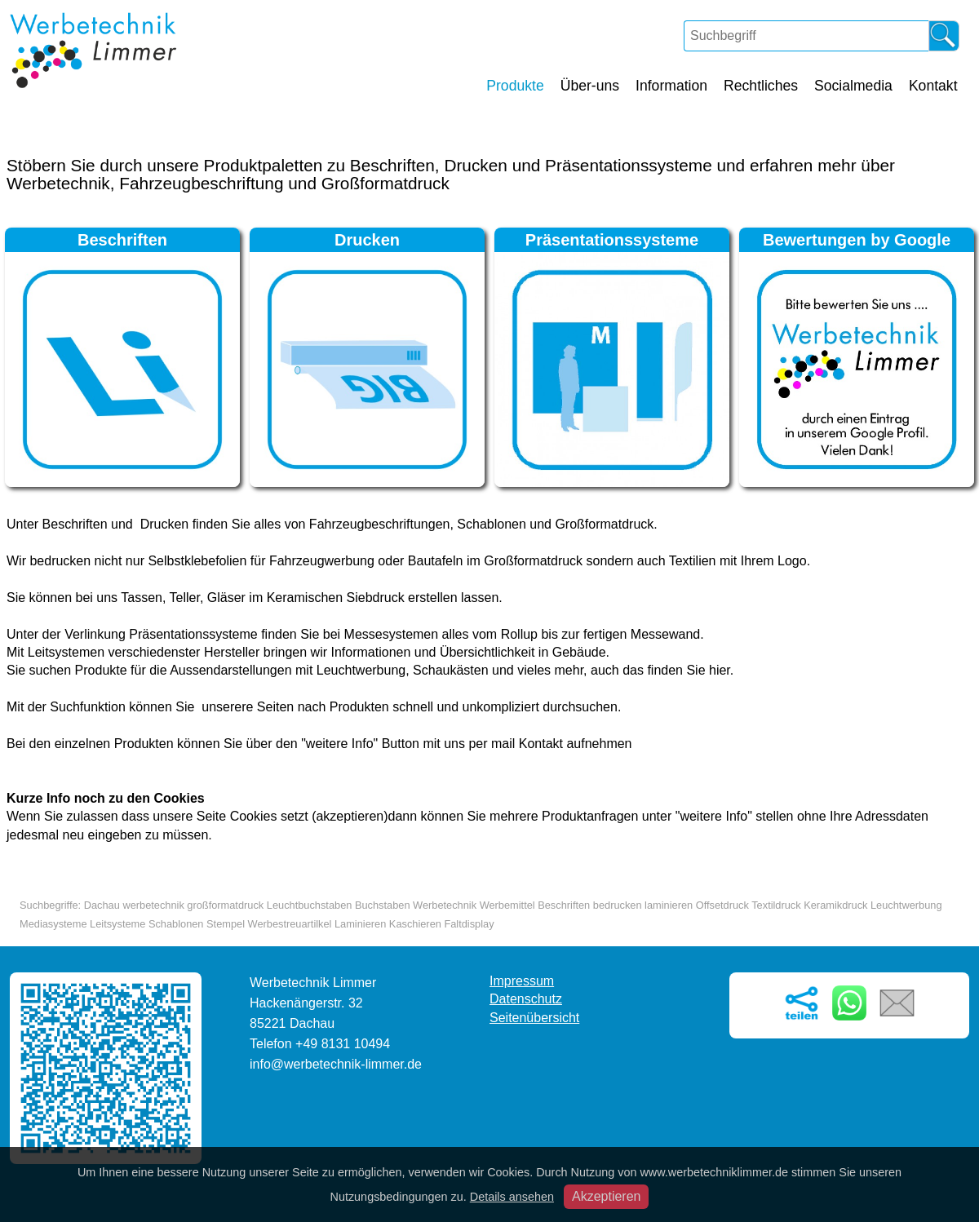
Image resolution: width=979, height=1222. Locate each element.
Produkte (514, 85)
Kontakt (933, 85)
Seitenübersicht (534, 1018)
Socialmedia (853, 85)
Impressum (522, 981)
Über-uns (589, 85)
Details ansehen (512, 1196)
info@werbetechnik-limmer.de (336, 1064)
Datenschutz (526, 999)
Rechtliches (761, 85)
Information (671, 85)
